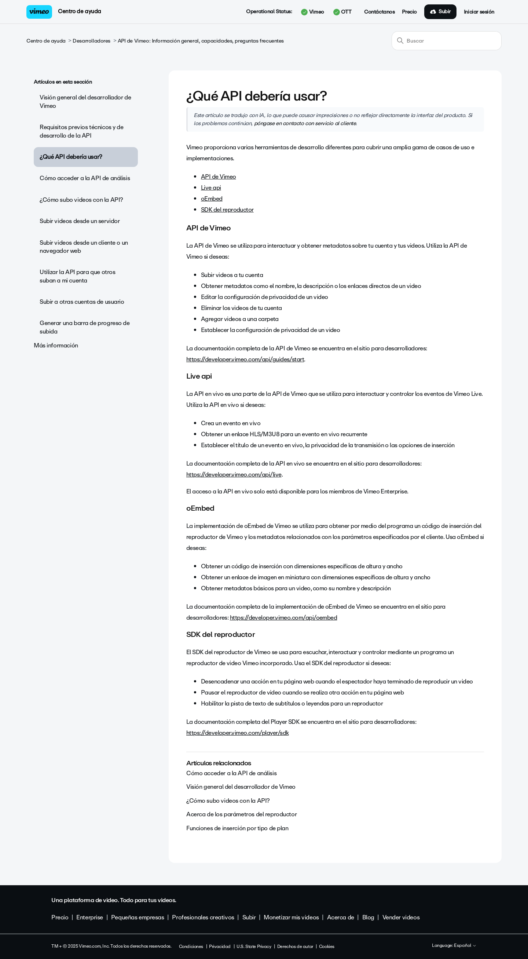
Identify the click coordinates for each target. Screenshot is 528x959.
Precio (409, 12)
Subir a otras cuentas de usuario (82, 302)
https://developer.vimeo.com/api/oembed (283, 618)
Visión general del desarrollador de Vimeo (85, 101)
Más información (56, 345)
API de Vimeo (218, 177)
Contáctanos (379, 12)
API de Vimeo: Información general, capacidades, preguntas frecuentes (201, 41)
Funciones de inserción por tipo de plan (237, 828)
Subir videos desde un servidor (80, 221)
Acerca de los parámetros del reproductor (241, 814)
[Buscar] (446, 41)
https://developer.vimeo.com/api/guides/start (245, 359)
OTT (342, 12)
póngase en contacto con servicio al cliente (305, 123)
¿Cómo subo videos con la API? (81, 200)
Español (465, 945)
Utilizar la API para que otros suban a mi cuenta (77, 276)
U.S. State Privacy (253, 946)
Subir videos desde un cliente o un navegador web (84, 247)
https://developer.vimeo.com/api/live (234, 474)
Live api (211, 188)
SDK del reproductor (227, 210)
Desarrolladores (91, 41)
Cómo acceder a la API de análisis (85, 178)
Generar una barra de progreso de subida (85, 327)
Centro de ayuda (79, 11)
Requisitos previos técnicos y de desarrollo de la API (82, 131)
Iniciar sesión (479, 12)
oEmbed (212, 199)
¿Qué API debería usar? (71, 157)
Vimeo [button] (312, 12)
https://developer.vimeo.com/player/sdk (237, 733)
